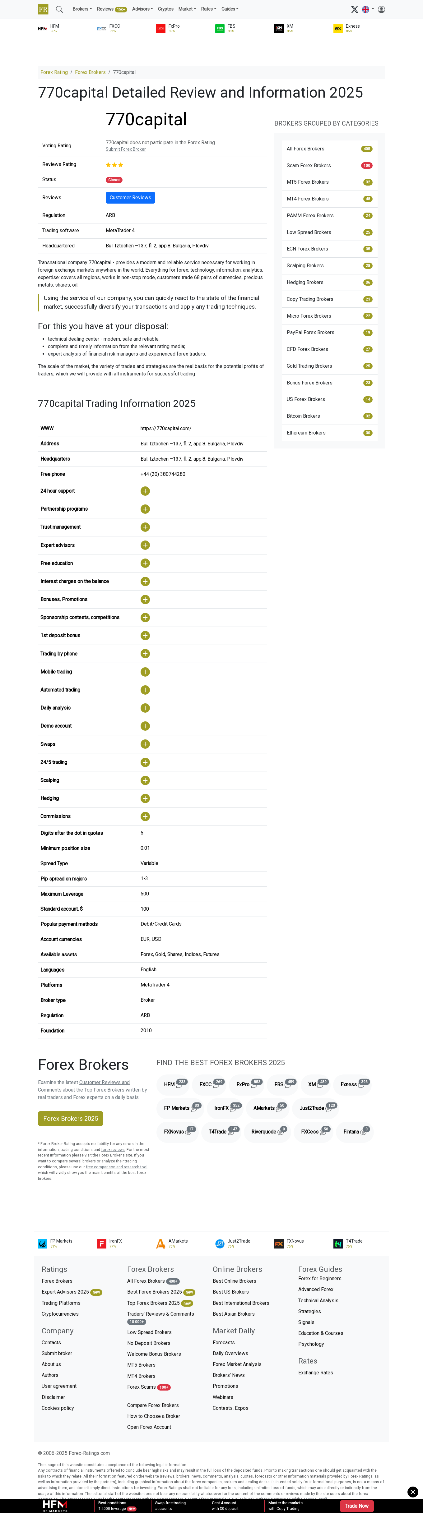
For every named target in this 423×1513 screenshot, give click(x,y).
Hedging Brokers (330, 282)
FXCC (212, 1083)
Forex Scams (149, 1387)
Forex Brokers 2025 (70, 1118)
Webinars (223, 1397)
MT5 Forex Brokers (330, 182)
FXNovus (181, 1131)
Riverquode (271, 1131)
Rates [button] (207, 9)
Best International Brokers (241, 1303)
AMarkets (271, 1107)
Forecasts (224, 1342)
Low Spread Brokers (330, 232)
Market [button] (186, 9)
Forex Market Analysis (237, 1364)
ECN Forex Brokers (330, 249)
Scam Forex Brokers (330, 165)
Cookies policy (58, 1408)
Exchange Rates (315, 1373)
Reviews (112, 10)
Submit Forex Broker (126, 149)
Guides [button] (228, 9)
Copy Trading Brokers (330, 299)
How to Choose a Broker (153, 1416)
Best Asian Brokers (234, 1314)
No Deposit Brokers (148, 1343)
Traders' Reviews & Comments (160, 1318)
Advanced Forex (315, 1289)
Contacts (51, 1342)
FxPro (250, 1083)
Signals (306, 1322)
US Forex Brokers (330, 399)
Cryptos (166, 9)
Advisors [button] (141, 9)
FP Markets (184, 1107)
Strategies (309, 1311)
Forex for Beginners (320, 1278)
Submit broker (57, 1353)
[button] (368, 9)
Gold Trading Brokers (330, 366)
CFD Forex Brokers (330, 349)
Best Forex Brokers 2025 (161, 1292)
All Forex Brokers (330, 149)
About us (51, 1364)
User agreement (59, 1386)
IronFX (229, 1107)
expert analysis (64, 354)
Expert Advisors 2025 (72, 1292)
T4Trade (225, 1131)
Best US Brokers (231, 1292)
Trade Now (357, 1506)
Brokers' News (229, 1375)
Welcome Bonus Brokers (154, 1354)
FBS (286, 1083)
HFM (176, 1083)
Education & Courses (320, 1333)
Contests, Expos (231, 1408)
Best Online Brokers (234, 1281)
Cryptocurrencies (60, 1314)
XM (319, 1083)
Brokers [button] (80, 9)
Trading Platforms (61, 1303)
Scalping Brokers (330, 266)
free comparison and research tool (116, 1167)
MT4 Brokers (141, 1376)
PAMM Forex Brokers (330, 216)
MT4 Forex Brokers (330, 199)
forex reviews (113, 1149)
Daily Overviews (230, 1353)
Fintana (358, 1131)
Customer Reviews (130, 197)
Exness (356, 1083)
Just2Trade (319, 1107)
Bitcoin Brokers (330, 416)
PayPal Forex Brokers (330, 332)
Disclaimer (53, 1397)
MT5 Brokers (141, 1365)
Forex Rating (54, 72)
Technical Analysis (318, 1301)
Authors (50, 1375)
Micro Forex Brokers (330, 316)
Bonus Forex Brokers (330, 383)
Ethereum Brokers (330, 433)
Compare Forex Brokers (153, 1405)
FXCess (317, 1131)
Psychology (311, 1344)
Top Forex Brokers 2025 (160, 1303)
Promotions (225, 1386)
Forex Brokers (90, 72)
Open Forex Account (149, 1427)
